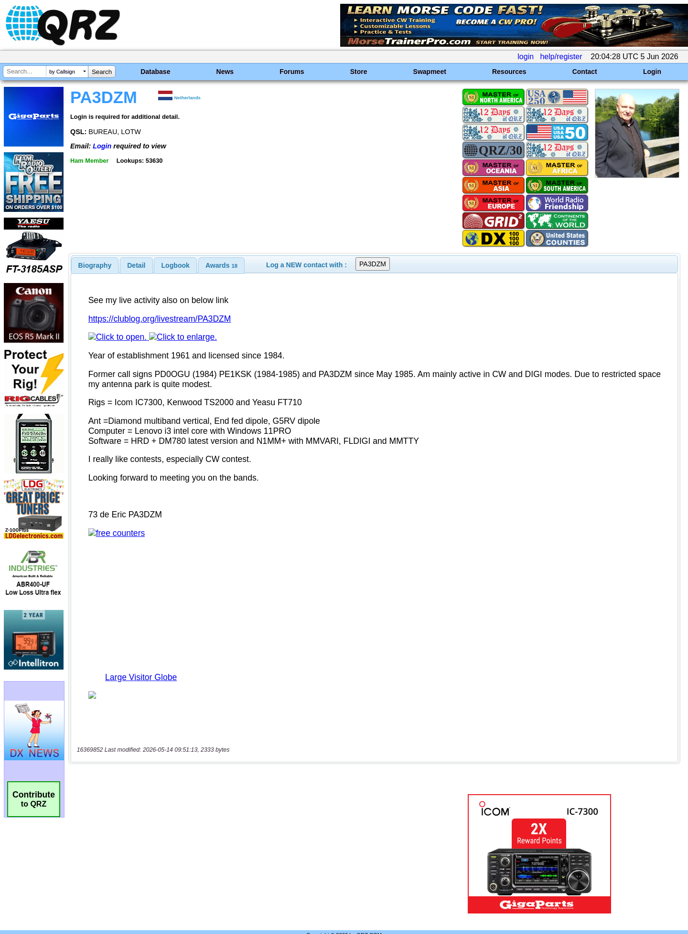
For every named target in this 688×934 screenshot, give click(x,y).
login (525, 56)
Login (652, 71)
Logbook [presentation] (175, 265)
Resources (509, 71)
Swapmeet (429, 71)
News (225, 71)
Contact (584, 71)
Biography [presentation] (95, 265)
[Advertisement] (241, 834)
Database (155, 71)
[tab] (95, 265)
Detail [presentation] (136, 265)
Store (358, 71)
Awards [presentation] (221, 265)
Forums (292, 71)
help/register (561, 56)
